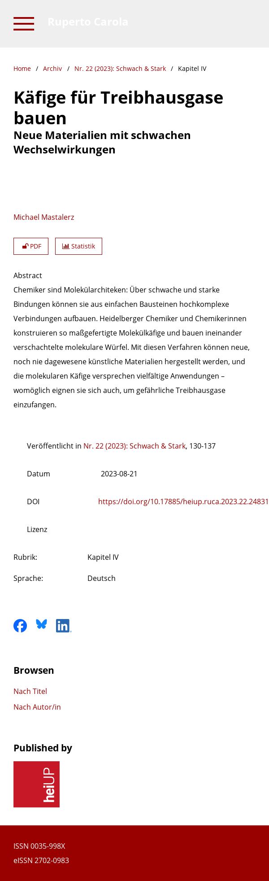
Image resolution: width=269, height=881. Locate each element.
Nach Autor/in (37, 707)
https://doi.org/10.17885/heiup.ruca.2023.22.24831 (183, 501)
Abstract (27, 275)
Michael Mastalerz (43, 217)
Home (22, 68)
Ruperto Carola (88, 21)
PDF (31, 246)
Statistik (78, 246)
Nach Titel (30, 691)
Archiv (52, 68)
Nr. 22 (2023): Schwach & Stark (120, 68)
